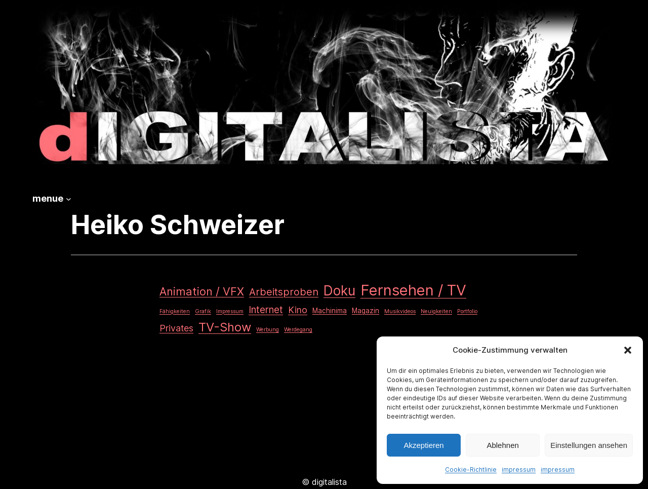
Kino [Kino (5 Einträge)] (297, 310)
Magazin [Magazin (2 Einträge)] (365, 311)
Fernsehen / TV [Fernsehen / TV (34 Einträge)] (413, 290)
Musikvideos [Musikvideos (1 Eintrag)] (400, 311)
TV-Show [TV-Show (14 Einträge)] (224, 327)
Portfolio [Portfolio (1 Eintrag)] (467, 311)
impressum (519, 469)
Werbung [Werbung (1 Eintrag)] (267, 329)
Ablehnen (502, 445)
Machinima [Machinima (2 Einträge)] (329, 311)
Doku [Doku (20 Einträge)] (339, 290)
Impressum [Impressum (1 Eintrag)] (230, 311)
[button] (628, 350)
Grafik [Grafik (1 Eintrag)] (203, 311)
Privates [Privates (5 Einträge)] (176, 328)
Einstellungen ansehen (588, 445)
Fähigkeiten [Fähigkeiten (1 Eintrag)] (174, 311)
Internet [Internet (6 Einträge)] (266, 310)
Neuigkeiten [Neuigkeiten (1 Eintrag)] (436, 311)
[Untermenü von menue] (68, 199)
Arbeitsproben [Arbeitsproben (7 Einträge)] (283, 292)
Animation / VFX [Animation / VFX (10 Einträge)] (201, 291)
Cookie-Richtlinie (471, 469)
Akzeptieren (423, 445)
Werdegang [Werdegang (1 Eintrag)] (298, 329)
